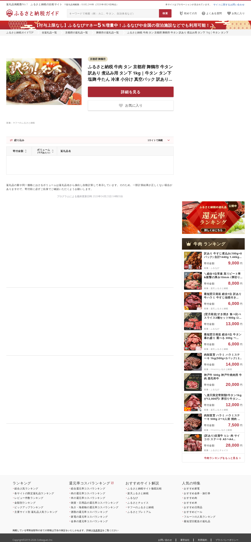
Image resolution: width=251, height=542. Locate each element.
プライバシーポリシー (226, 539)
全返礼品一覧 (49, 32)
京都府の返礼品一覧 (76, 32)
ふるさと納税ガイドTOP (19, 32)
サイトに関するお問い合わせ (229, 4)
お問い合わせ (165, 539)
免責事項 (97, 530)
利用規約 (202, 539)
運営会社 (185, 539)
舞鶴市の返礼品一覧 (107, 32)
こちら (116, 452)
